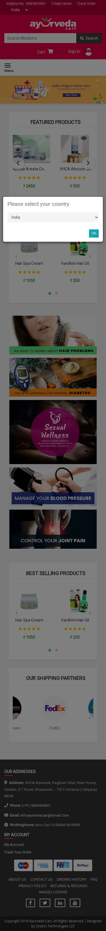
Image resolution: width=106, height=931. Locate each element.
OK (94, 233)
